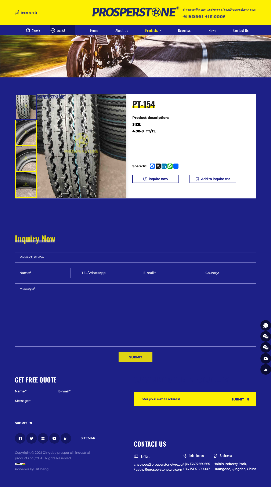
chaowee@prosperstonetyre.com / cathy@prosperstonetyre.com (221, 9)
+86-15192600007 (215, 16)
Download (184, 30)
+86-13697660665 (193, 16)
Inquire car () (28, 12)
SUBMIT (21, 423)
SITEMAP (88, 438)
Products (151, 30)
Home (94, 30)
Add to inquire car (215, 179)
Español (61, 30)
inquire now (158, 179)
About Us (121, 30)
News (212, 30)
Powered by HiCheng (31, 469)
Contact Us (241, 30)
